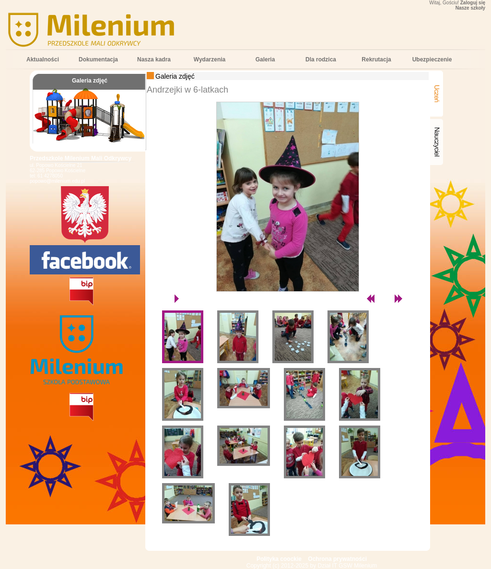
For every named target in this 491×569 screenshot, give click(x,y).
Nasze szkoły (470, 8)
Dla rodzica (320, 59)
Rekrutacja (376, 59)
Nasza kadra (154, 59)
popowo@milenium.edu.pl (57, 181)
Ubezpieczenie (432, 59)
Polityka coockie (279, 559)
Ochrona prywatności (337, 559)
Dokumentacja (98, 59)
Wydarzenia (209, 59)
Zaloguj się (472, 2)
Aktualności (42, 59)
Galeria (265, 59)
